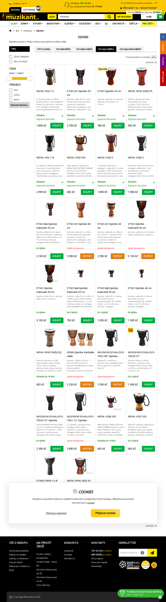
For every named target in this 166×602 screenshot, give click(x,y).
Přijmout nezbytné (56, 513)
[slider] (9, 78)
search (109, 16)
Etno (16, 89)
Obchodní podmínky (19, 550)
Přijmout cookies (105, 513)
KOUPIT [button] (57, 125)
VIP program (97, 558)
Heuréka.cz (69, 558)
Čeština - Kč (16, 3)
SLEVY (52, 16)
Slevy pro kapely (99, 562)
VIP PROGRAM (124, 16)
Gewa (17, 94)
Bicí (17, 30)
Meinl (16, 99)
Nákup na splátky (17, 554)
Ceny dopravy (43, 585)
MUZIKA (15, 9)
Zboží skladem (21, 56)
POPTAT (87, 256)
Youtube (68, 554)
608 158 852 (96, 554)
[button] (20, 543)
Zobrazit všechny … (19, 105)
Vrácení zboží (15, 562)
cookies (90, 502)
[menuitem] (14, 24)
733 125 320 (96, 550)
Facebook (68, 550)
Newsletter (96, 566)
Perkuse (28, 30)
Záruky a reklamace (19, 558)
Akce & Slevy (20, 61)
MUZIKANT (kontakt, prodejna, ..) (138, 3)
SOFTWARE (29, 9)
